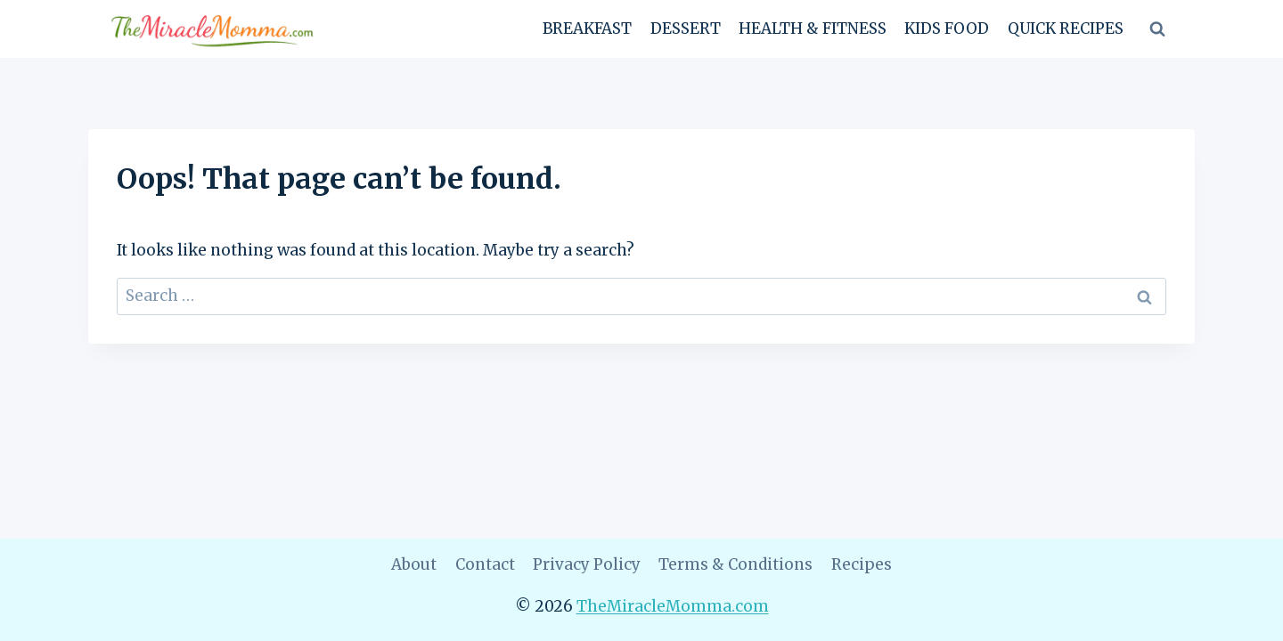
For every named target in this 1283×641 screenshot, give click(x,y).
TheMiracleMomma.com (672, 606)
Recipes (861, 564)
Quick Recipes (1066, 28)
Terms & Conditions (735, 564)
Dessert (685, 28)
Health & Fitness (813, 28)
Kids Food (946, 28)
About (414, 564)
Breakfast (587, 28)
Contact (485, 564)
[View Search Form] (1157, 29)
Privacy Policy (587, 564)
